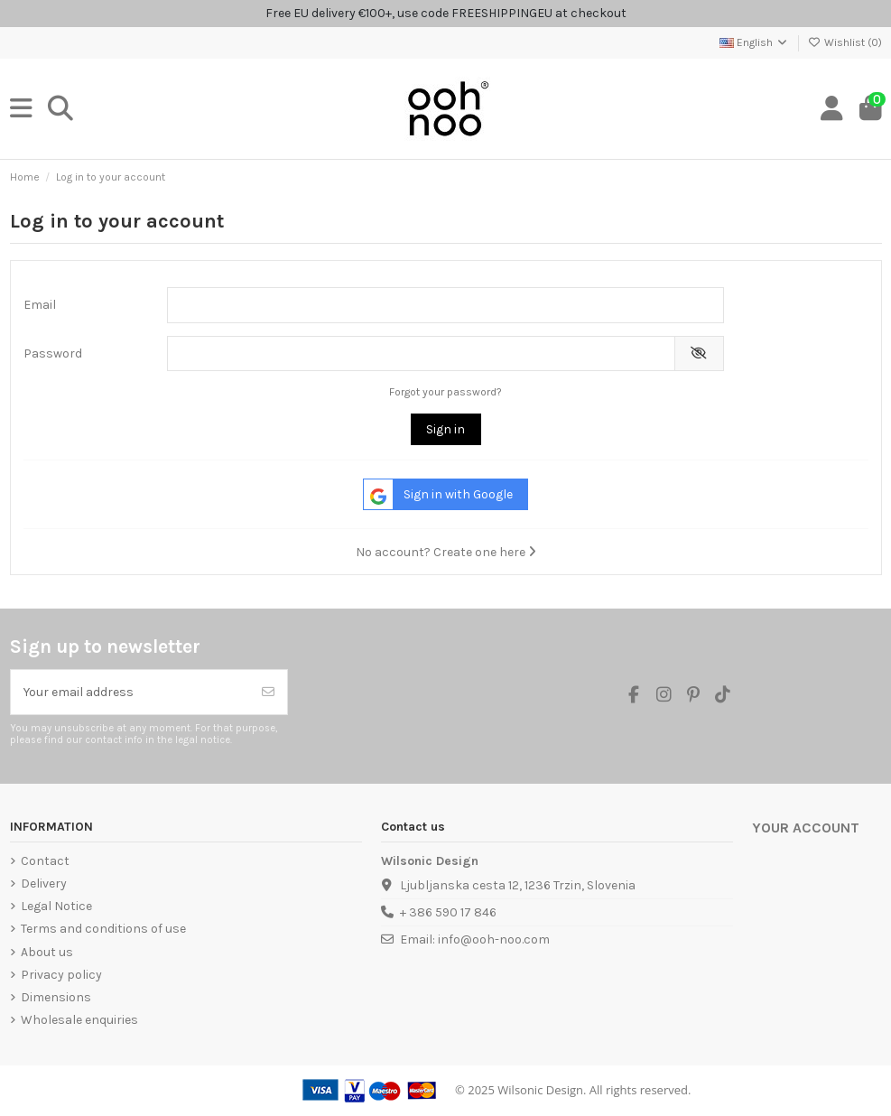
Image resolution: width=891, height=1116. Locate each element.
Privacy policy (61, 974)
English (754, 42)
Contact (45, 861)
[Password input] (421, 354)
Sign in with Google (438, 494)
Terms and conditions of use (103, 928)
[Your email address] (130, 692)
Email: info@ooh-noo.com (475, 939)
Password (52, 353)
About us (47, 952)
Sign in (445, 429)
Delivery (44, 883)
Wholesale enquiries (79, 1020)
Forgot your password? (445, 392)
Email (39, 304)
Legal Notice (56, 906)
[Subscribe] (268, 692)
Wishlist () (845, 42)
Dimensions (56, 997)
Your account (805, 828)
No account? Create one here (446, 552)
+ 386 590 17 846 (448, 912)
